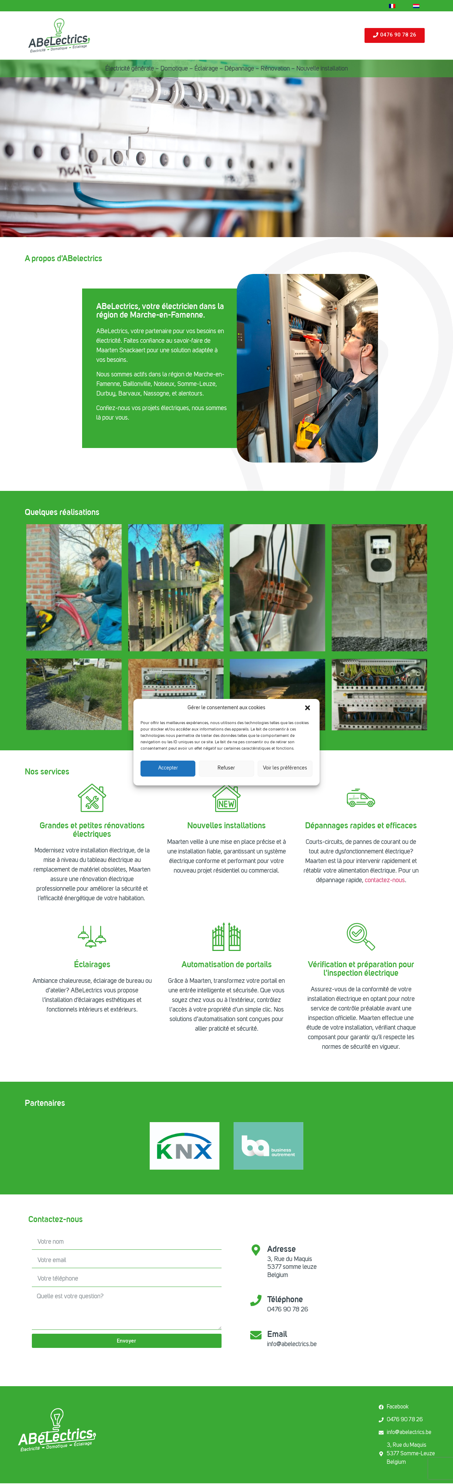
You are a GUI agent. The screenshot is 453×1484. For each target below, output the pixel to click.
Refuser (226, 768)
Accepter (168, 768)
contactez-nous (385, 880)
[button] (308, 708)
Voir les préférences (285, 768)
